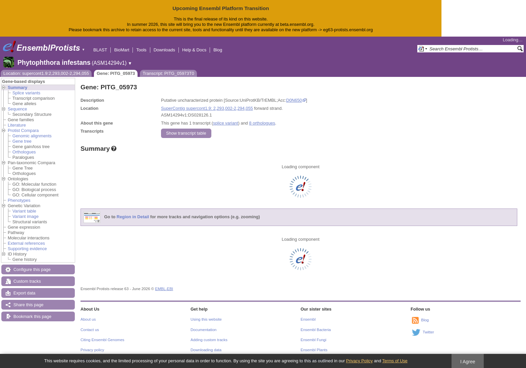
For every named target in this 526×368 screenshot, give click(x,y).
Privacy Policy (359, 360)
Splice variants (26, 92)
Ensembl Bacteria (316, 330)
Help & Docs (194, 49)
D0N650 (294, 100)
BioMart (121, 49)
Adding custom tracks (209, 340)
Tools (141, 49)
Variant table (24, 211)
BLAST (100, 49)
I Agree (467, 361)
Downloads (164, 49)
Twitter (428, 332)
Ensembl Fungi (313, 340)
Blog (217, 49)
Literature (17, 125)
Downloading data (206, 350)
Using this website (206, 319)
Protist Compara (23, 130)
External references (26, 243)
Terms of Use (394, 360)
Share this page (28, 304)
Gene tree (22, 141)
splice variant (225, 123)
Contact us (90, 330)
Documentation (203, 330)
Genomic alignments (32, 135)
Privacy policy (92, 350)
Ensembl (308, 319)
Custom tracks (27, 281)
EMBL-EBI (164, 289)
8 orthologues (262, 123)
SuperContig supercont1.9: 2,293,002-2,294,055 (207, 108)
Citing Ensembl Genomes (102, 340)
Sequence (17, 108)
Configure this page (32, 269)
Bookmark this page (32, 316)
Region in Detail (133, 216)
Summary (17, 87)
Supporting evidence (27, 248)
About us (88, 319)
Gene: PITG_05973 (116, 73)
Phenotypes (19, 200)
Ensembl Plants (314, 350)
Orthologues (24, 151)
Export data (24, 292)
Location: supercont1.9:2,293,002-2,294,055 (46, 73)
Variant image (25, 216)
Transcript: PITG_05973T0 (168, 73)
